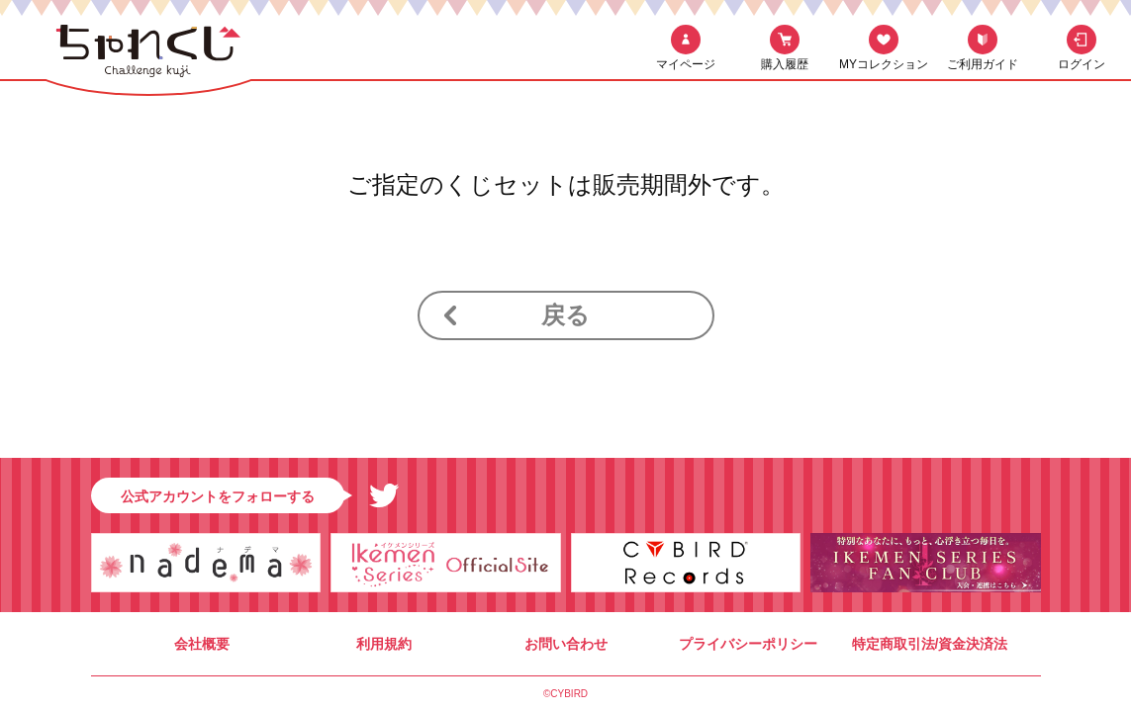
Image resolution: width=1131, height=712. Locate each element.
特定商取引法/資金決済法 (930, 644)
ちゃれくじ (148, 57)
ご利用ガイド (982, 64)
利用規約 (384, 644)
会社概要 (202, 644)
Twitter (384, 495)
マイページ (685, 64)
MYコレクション (883, 64)
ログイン (1081, 64)
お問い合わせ (566, 644)
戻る (565, 315)
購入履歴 (784, 64)
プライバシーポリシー (748, 644)
